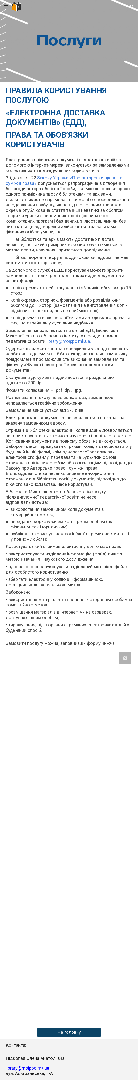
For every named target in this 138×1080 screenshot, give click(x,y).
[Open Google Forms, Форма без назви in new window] (125, 658)
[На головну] (69, 1032)
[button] (6, 6)
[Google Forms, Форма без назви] (69, 838)
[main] (69, 41)
